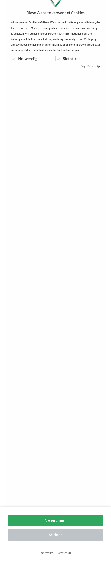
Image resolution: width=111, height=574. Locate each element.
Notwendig (24, 58)
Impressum (46, 553)
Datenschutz (64, 553)
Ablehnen (55, 535)
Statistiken (67, 58)
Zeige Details (90, 66)
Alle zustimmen (55, 520)
